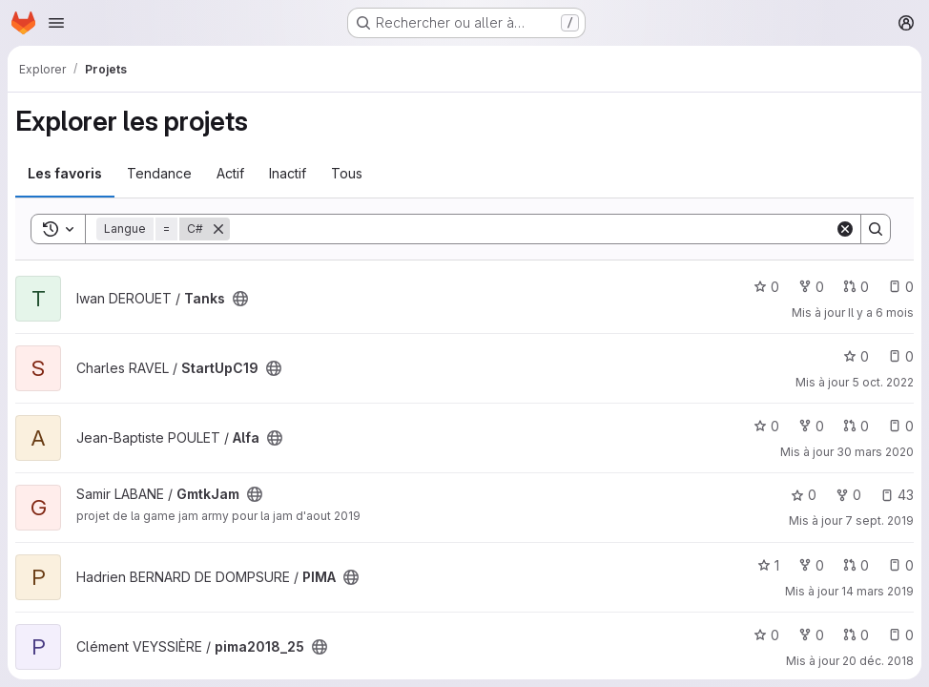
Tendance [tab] (159, 173)
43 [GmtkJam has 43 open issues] (897, 495)
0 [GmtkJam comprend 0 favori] (803, 495)
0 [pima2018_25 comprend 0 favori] (766, 635)
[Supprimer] (218, 229)
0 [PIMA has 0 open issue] (901, 565)
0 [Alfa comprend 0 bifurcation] (811, 426)
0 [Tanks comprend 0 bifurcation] (811, 287)
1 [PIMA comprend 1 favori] (768, 565)
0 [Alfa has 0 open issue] (901, 426)
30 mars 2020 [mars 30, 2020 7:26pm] (875, 452)
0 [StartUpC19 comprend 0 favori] (856, 356)
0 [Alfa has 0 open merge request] (856, 426)
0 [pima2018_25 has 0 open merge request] (856, 635)
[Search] (532, 229)
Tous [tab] (346, 173)
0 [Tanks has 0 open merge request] (856, 287)
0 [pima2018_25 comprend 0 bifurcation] (811, 635)
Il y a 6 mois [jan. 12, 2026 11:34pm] (881, 312)
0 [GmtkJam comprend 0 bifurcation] (848, 495)
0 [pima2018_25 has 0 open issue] (901, 635)
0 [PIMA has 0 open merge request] (856, 565)
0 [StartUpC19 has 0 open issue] (901, 356)
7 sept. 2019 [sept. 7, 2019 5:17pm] (879, 520)
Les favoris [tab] (65, 173)
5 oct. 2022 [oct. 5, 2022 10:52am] (883, 382)
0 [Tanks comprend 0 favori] (766, 287)
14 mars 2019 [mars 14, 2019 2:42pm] (877, 591)
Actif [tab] (230, 173)
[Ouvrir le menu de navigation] (56, 23)
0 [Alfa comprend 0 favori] (766, 426)
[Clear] (845, 229)
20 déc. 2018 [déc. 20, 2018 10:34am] (878, 661)
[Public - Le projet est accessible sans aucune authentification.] (240, 298)
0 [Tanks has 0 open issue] (901, 287)
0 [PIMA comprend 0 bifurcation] (811, 565)
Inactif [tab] (287, 173)
